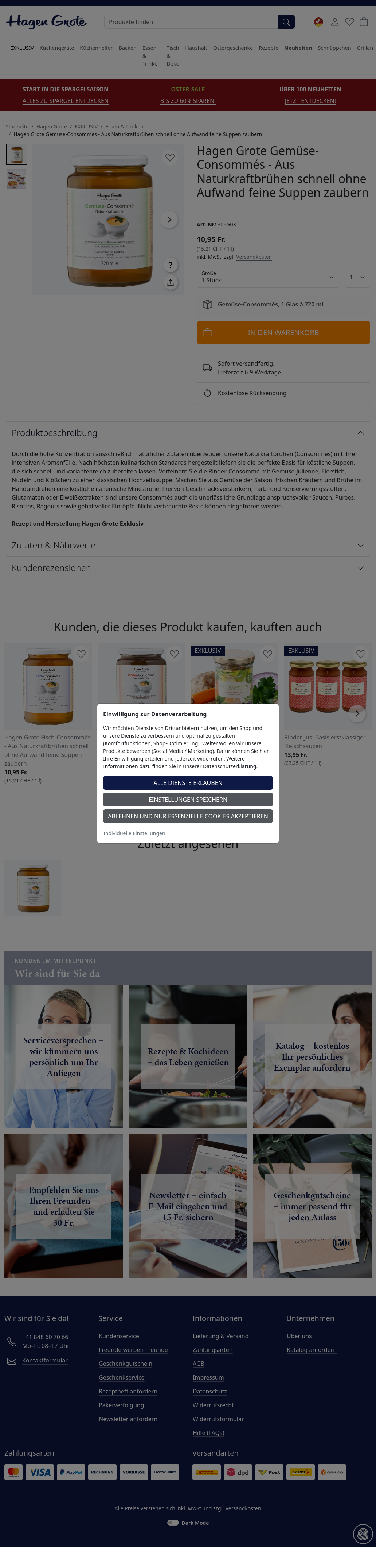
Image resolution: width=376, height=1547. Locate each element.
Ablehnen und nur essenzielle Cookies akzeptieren (188, 816)
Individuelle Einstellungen (134, 833)
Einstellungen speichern (188, 800)
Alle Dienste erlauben (188, 783)
